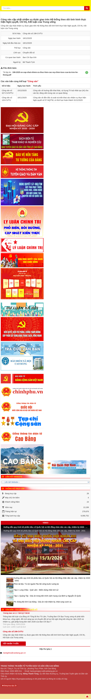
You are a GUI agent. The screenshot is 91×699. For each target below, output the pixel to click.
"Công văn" (32, 81)
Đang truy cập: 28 (9, 685)
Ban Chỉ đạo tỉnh (30, 57)
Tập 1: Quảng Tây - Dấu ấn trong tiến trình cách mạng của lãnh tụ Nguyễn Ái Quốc (47, 596)
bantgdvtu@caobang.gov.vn (14, 653)
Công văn (27, 48)
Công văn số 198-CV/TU (13, 633)
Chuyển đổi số (28, 53)
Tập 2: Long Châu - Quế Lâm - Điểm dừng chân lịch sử (36, 590)
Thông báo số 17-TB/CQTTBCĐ (16, 615)
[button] (86, 72)
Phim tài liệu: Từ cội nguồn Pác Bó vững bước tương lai (36, 584)
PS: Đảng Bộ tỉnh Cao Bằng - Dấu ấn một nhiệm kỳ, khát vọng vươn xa (42, 602)
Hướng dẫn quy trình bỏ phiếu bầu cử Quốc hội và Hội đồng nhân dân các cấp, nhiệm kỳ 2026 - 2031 (52, 579)
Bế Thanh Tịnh (29, 62)
